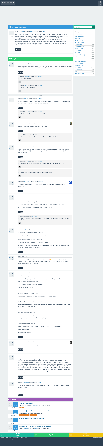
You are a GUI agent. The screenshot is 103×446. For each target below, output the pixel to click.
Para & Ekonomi (79, 63)
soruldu (44, 31)
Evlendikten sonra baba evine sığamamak (31, 418)
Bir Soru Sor (42, 3)
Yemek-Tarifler (78, 69)
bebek (26, 437)
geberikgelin (35, 405)
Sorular (17, 3)
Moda (76, 59)
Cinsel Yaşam (78, 44)
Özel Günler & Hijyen (80, 61)
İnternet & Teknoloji (80, 55)
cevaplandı (39, 63)
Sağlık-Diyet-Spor (79, 65)
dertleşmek (21, 407)
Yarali (35, 420)
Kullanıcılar (36, 3)
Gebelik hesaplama (16, 437)
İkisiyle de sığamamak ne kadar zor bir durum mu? (34, 411)
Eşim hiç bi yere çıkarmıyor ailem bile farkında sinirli (35, 426)
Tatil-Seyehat (78, 67)
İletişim (2, 437)
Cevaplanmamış (23, 3)
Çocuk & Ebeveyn (79, 46)
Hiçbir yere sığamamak (26, 403)
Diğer (23, 31)
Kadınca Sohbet (8, 3)
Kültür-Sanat (78, 57)
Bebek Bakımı (58, 3)
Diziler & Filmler (79, 48)
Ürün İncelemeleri (79, 36)
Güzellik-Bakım (78, 52)
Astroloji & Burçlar (79, 42)
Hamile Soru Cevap (50, 3)
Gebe (22, 437)
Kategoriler (30, 3)
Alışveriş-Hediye (79, 40)
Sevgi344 (36, 428)
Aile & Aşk (27, 420)
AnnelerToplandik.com (97, 437)
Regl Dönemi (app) (79, 73)
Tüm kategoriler (79, 34)
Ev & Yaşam (78, 50)
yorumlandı (40, 76)
